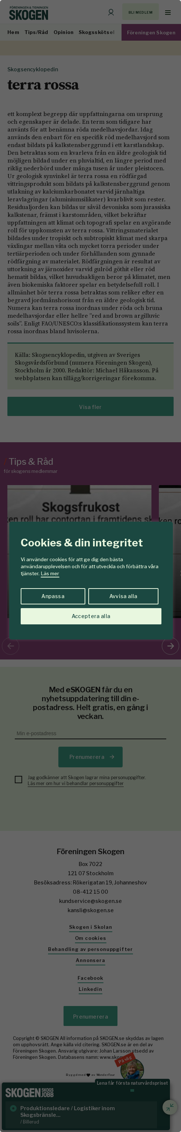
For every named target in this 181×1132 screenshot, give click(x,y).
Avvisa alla (123, 596)
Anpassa (52, 596)
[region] (90, 566)
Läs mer (50, 573)
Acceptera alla (91, 616)
